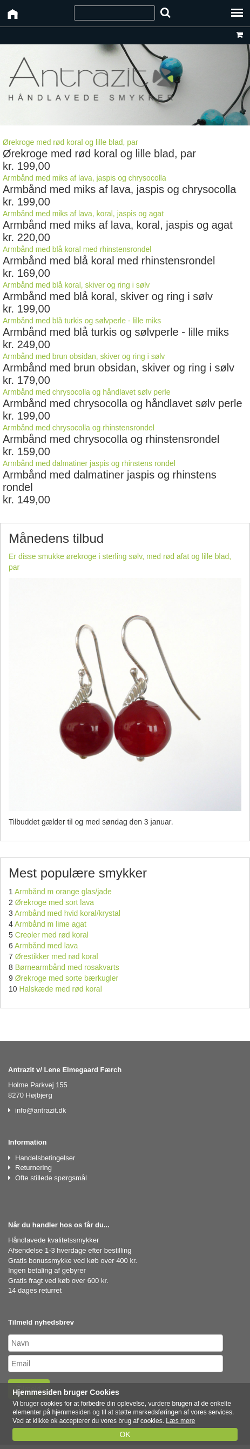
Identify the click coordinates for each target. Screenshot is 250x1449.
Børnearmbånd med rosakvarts (67, 967)
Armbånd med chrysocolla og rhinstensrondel (78, 427)
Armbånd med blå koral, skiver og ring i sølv (76, 285)
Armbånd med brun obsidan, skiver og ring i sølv (84, 356)
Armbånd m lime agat (50, 924)
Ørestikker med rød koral (56, 956)
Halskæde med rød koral (60, 989)
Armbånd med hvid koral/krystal (67, 913)
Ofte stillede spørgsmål (51, 1178)
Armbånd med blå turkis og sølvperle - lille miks (82, 320)
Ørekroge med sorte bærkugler (66, 978)
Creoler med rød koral (52, 934)
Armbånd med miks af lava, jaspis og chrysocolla (84, 178)
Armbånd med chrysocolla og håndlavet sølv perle (87, 392)
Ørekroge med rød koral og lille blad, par (70, 142)
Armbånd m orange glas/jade (63, 891)
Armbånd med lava (46, 945)
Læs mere (180, 1421)
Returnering (33, 1168)
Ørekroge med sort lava (54, 902)
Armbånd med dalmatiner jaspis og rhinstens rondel (89, 463)
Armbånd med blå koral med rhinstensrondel (77, 249)
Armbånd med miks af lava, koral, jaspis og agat (83, 213)
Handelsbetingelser (45, 1158)
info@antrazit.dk (40, 1110)
